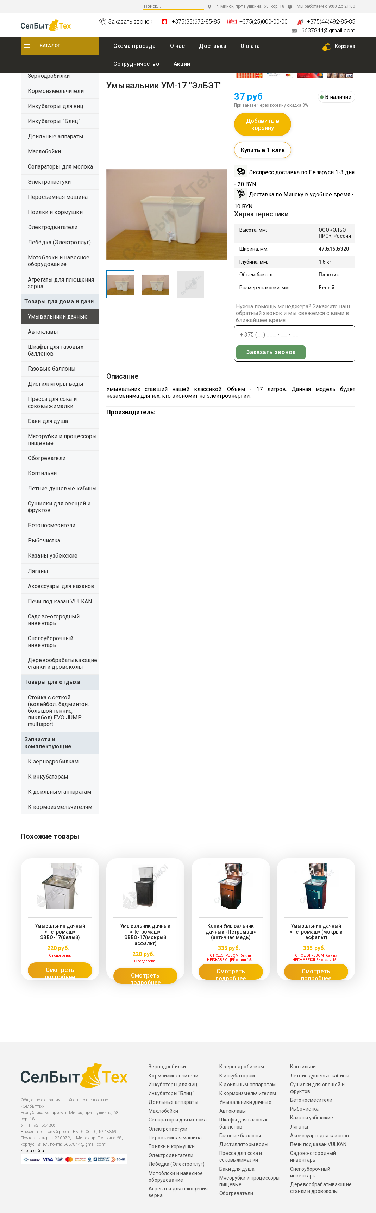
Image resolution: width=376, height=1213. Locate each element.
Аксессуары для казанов (61, 586)
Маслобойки (44, 151)
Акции (182, 64)
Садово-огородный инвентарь (54, 620)
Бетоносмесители (51, 525)
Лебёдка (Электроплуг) (59, 242)
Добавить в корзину (263, 126)
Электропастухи (49, 181)
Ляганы (38, 571)
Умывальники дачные (58, 316)
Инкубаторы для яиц (55, 106)
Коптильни (42, 473)
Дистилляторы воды (55, 384)
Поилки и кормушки (55, 212)
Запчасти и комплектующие (47, 742)
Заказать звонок (259, 357)
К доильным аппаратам (59, 791)
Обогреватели (46, 458)
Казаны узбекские (53, 555)
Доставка (212, 46)
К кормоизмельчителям (60, 807)
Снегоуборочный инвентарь (50, 641)
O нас (177, 46)
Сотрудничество (136, 64)
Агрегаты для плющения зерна (61, 283)
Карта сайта (32, 1143)
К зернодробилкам (53, 761)
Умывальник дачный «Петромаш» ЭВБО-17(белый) (60, 928)
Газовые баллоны (52, 368)
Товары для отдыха (52, 682)
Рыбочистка (44, 540)
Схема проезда (134, 46)
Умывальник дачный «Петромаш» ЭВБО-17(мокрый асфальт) (145, 930)
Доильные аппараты (55, 136)
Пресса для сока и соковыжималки (52, 402)
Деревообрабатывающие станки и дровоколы (62, 663)
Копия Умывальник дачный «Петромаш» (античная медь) (230, 928)
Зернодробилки (49, 76)
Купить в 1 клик (262, 154)
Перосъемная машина (58, 197)
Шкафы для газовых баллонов (55, 350)
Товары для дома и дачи (59, 301)
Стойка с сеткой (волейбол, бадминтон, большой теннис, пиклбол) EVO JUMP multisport (58, 711)
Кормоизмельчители (56, 91)
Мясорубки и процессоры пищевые (62, 439)
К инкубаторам (48, 776)
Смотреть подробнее (60, 970)
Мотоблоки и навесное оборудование (58, 261)
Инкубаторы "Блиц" (54, 121)
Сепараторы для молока (60, 166)
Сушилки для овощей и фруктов (59, 507)
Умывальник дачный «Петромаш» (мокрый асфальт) (316, 928)
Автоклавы (43, 331)
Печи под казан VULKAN (60, 601)
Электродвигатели (53, 227)
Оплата (250, 46)
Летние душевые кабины (62, 488)
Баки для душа (48, 421)
